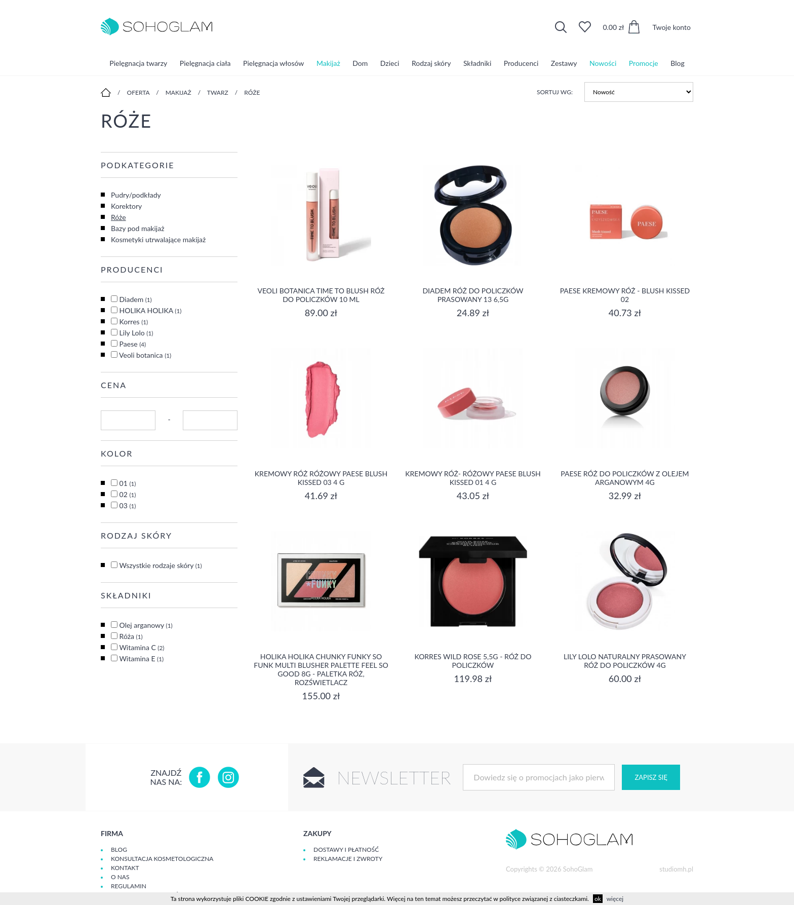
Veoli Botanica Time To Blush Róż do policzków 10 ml (320, 295)
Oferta (138, 92)
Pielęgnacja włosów (273, 63)
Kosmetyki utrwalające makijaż (158, 239)
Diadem (136, 299)
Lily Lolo (136, 332)
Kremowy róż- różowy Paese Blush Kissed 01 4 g (472, 477)
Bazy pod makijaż (137, 228)
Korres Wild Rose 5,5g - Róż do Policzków (472, 660)
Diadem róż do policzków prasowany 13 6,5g (472, 295)
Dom (360, 63)
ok (597, 898)
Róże (252, 92)
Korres (134, 321)
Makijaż (328, 63)
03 (128, 505)
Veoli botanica (145, 355)
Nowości (602, 63)
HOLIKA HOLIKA (151, 310)
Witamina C (141, 647)
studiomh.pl (676, 869)
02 (128, 494)
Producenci (521, 63)
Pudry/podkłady (136, 195)
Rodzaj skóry (431, 63)
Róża (131, 636)
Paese (133, 344)
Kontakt (125, 868)
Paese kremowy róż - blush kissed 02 (625, 295)
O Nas (120, 877)
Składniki (477, 63)
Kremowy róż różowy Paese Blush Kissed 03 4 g (321, 477)
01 (128, 483)
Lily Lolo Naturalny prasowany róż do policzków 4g (625, 660)
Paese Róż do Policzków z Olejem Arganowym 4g (625, 477)
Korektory (126, 206)
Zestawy (564, 63)
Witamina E (141, 658)
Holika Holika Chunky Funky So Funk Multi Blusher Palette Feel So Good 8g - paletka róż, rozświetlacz (321, 669)
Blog (677, 63)
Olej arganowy (146, 625)
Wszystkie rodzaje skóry (160, 565)
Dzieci (390, 63)
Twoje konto (671, 27)
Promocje (643, 63)
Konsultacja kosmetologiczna (162, 858)
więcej (615, 898)
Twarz (217, 92)
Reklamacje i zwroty (347, 858)
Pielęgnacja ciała (205, 63)
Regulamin (128, 886)
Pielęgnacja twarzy (138, 63)
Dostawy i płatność (346, 849)
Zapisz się (650, 777)
